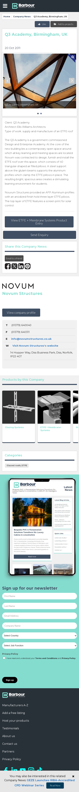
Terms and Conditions (46, 658)
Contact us (9, 743)
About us (8, 736)
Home (6, 16)
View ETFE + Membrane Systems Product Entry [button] (39, 221)
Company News (22, 16)
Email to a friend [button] (14, 258)
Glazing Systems (14, 427)
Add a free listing (13, 713)
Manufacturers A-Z (15, 705)
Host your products (15, 720)
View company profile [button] (21, 312)
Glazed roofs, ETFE (17, 465)
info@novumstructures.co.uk (31, 338)
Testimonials (10, 728)
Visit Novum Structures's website (35, 345)
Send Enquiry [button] (39, 235)
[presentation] (28, 668)
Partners (8, 751)
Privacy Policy (10, 654)
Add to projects (63, 24)
